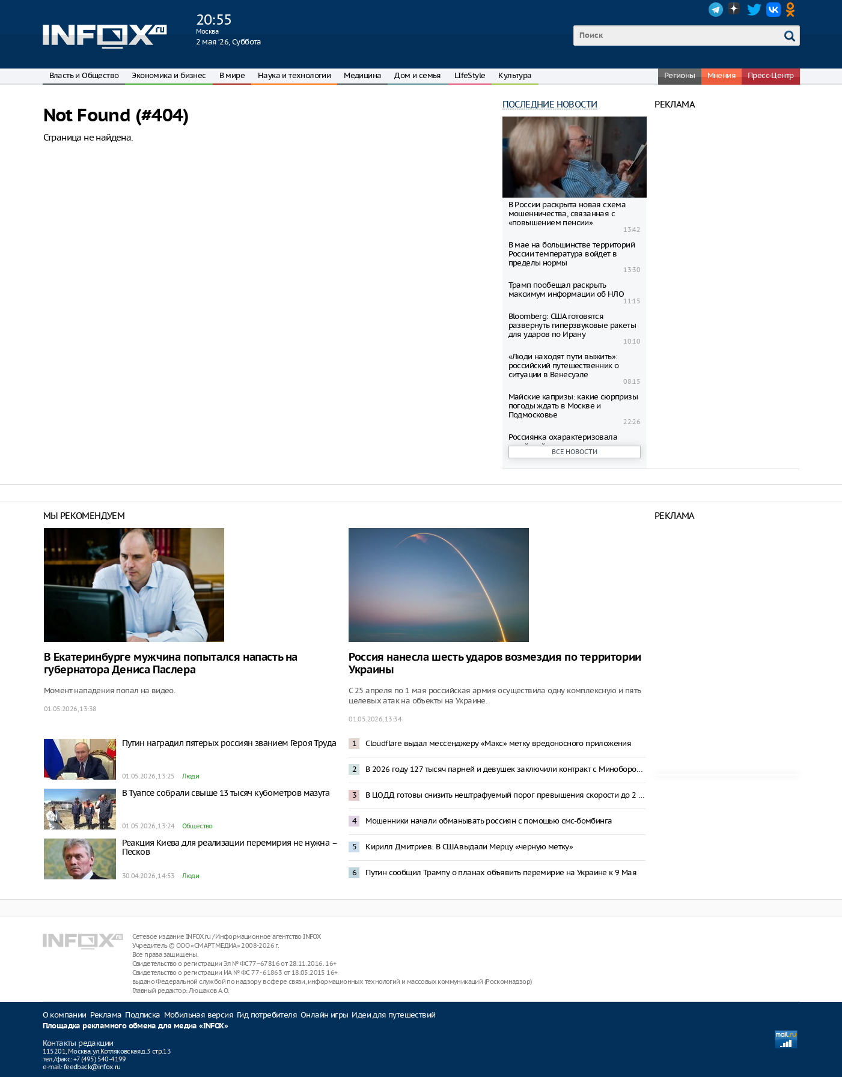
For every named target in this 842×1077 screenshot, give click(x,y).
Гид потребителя (267, 1014)
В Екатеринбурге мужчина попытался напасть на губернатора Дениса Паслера (170, 663)
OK (793, 9)
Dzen (735, 9)
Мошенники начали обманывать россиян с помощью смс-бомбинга (488, 820)
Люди (191, 776)
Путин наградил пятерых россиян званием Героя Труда (229, 743)
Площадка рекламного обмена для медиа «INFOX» (135, 1026)
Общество (197, 826)
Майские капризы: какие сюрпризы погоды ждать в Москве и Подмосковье (573, 406)
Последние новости (549, 104)
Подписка (142, 1014)
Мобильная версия (198, 1014)
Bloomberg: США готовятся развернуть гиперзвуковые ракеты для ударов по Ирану (572, 325)
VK (773, 9)
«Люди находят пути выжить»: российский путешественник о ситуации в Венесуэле (563, 365)
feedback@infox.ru (92, 1067)
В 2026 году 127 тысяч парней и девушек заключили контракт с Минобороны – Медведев (505, 769)
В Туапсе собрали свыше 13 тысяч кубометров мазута (226, 792)
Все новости (574, 451)
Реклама (106, 1014)
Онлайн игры (324, 1014)
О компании (65, 1014)
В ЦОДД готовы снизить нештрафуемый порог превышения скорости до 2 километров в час (505, 794)
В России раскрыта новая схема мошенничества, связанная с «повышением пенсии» (567, 213)
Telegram (716, 9)
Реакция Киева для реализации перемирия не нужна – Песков (229, 847)
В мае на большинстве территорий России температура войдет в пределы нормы (571, 254)
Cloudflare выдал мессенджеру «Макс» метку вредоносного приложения (498, 743)
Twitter (754, 9)
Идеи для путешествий (393, 1014)
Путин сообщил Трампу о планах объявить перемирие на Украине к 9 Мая (500, 872)
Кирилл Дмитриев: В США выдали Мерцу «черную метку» (469, 846)
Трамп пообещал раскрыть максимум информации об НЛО (566, 289)
